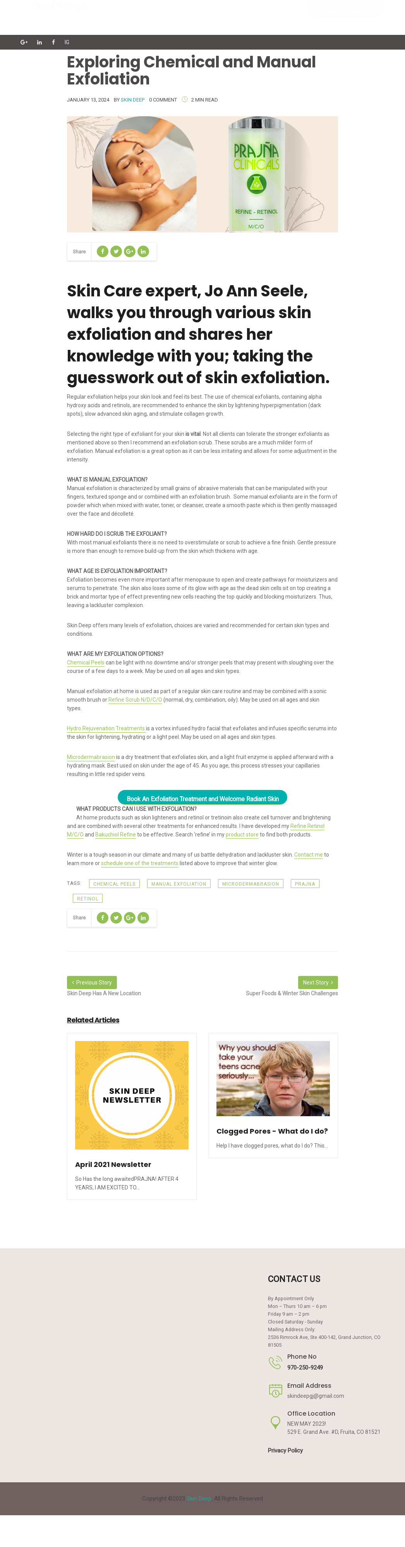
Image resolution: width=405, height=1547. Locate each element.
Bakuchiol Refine (115, 834)
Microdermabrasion (91, 757)
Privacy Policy (285, 1450)
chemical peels (114, 884)
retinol (87, 899)
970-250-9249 (305, 1367)
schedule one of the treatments (139, 863)
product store (242, 834)
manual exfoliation (178, 884)
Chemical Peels (86, 662)
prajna (305, 884)
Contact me (308, 855)
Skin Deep (132, 100)
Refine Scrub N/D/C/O (135, 700)
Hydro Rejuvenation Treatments (106, 728)
